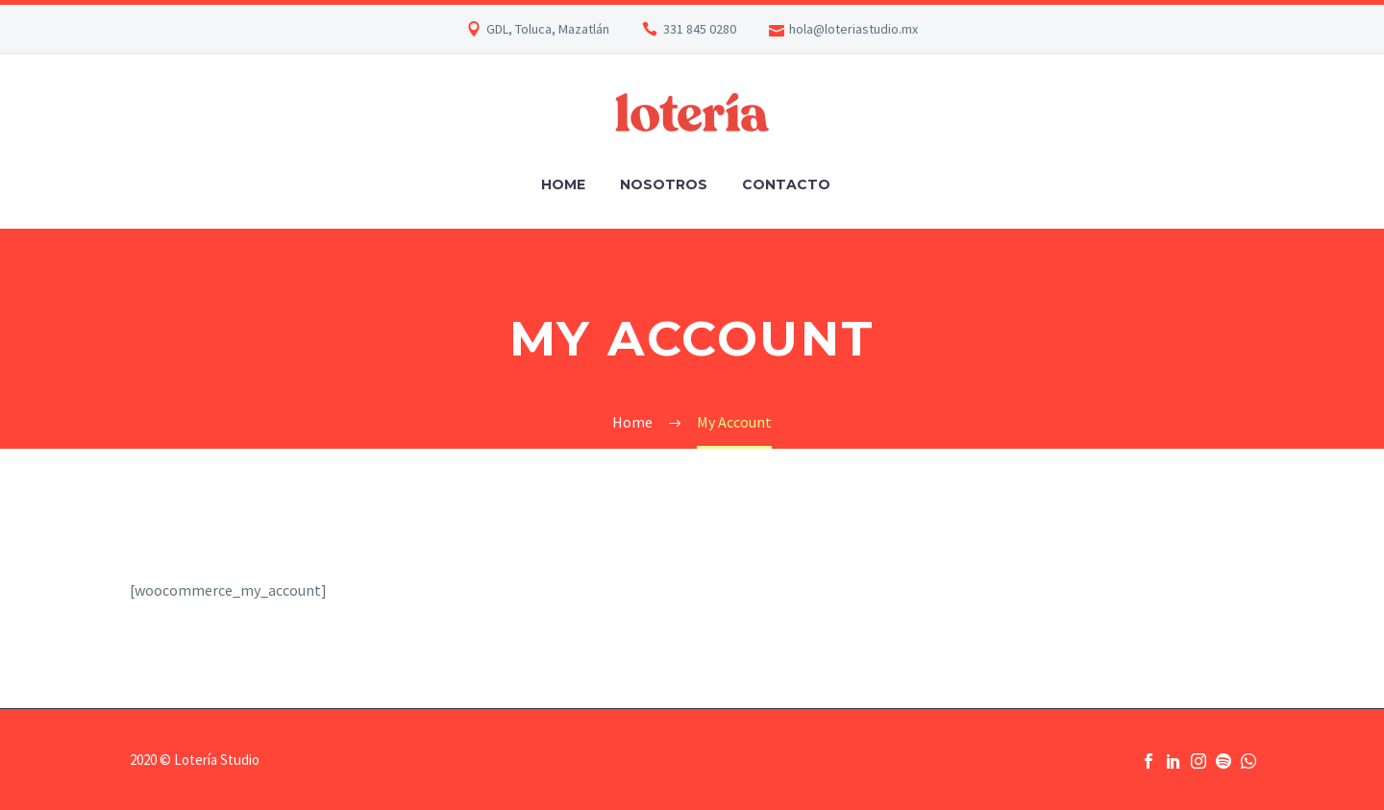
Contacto (786, 184)
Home (563, 184)
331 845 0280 (699, 28)
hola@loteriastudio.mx (853, 28)
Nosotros (663, 184)
